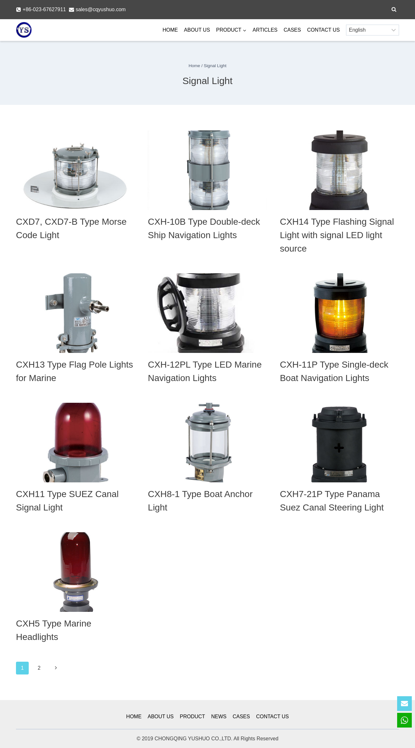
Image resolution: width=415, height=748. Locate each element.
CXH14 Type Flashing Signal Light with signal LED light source (337, 235)
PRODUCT (192, 716)
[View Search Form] (394, 9)
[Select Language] (372, 30)
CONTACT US (323, 30)
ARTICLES (265, 30)
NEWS (219, 716)
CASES (292, 30)
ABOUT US (197, 30)
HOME (170, 30)
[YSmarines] (24, 30)
